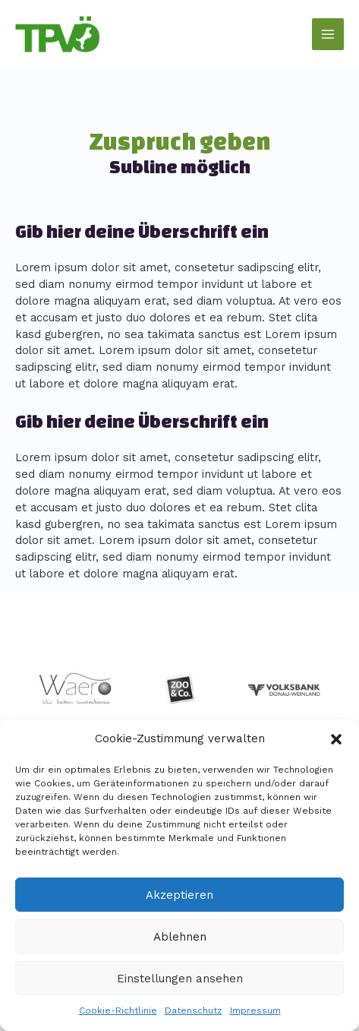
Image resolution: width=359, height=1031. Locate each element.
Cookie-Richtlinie (118, 1010)
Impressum (255, 1010)
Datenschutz (193, 1010)
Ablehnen (179, 937)
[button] (336, 739)
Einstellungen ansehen (180, 978)
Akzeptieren (179, 895)
